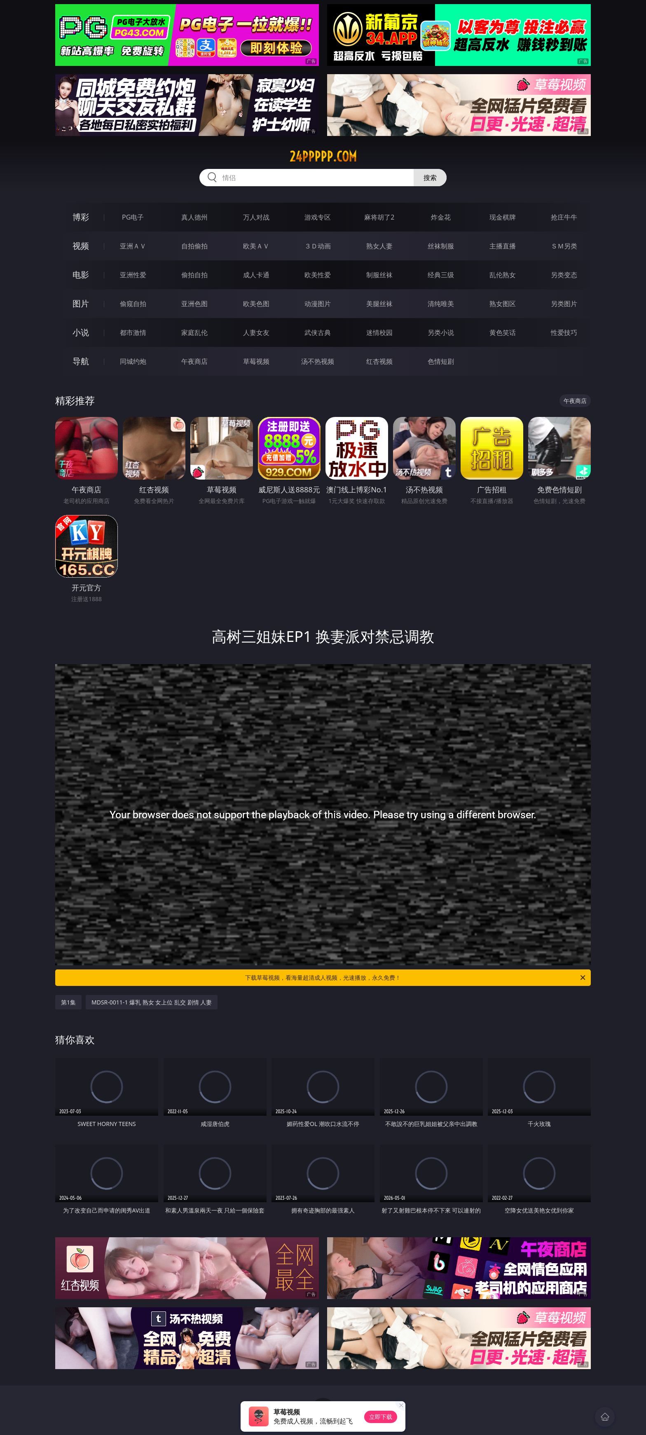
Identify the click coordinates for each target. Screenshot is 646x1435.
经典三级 (441, 274)
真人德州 (194, 217)
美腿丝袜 (379, 303)
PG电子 (133, 217)
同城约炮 (133, 361)
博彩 (81, 216)
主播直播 (502, 245)
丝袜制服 (441, 245)
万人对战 (256, 217)
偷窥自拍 (133, 303)
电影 (81, 274)
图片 (81, 303)
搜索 (430, 177)
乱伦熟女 (502, 274)
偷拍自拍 (194, 274)
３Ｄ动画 (317, 245)
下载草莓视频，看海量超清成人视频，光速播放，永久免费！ (416, 978)
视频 (81, 245)
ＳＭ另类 (564, 245)
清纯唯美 (441, 303)
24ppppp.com (323, 156)
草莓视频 (256, 361)
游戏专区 (317, 217)
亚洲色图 (194, 303)
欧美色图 (256, 303)
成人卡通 (256, 274)
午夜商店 (194, 361)
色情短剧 (441, 361)
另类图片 (564, 303)
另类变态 (564, 274)
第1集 (68, 1002)
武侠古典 (317, 332)
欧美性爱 (317, 274)
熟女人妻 (379, 245)
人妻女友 (256, 332)
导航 (81, 361)
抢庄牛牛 (564, 217)
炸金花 (441, 217)
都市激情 (133, 332)
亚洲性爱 (133, 274)
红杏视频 (379, 361)
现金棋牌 (502, 217)
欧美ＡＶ (256, 245)
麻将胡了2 (379, 217)
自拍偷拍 (194, 245)
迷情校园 (379, 332)
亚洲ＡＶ (133, 245)
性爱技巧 (564, 332)
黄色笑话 (502, 332)
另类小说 (441, 332)
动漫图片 (317, 303)
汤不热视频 (317, 361)
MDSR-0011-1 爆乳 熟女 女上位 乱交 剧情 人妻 (151, 1002)
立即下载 (380, 1417)
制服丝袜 (379, 274)
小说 (81, 332)
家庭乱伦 (194, 332)
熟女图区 (502, 303)
